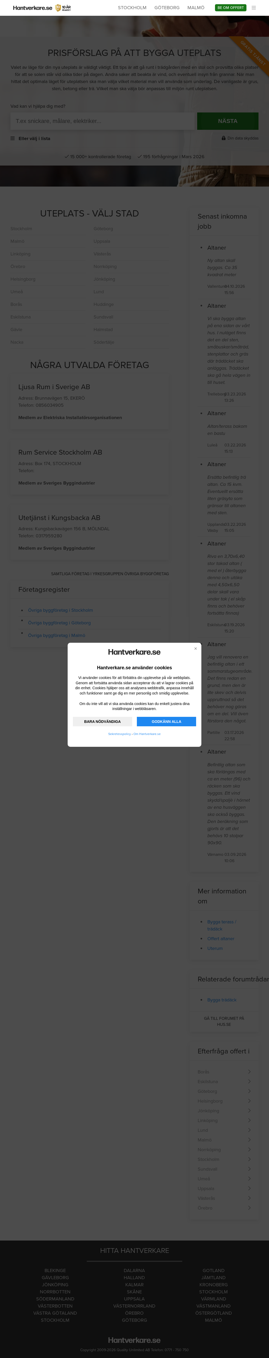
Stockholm (132, 8)
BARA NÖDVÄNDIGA (102, 721)
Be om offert (231, 8)
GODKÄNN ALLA (166, 721)
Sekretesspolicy (119, 734)
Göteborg (167, 8)
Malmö (196, 8)
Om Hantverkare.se (147, 734)
